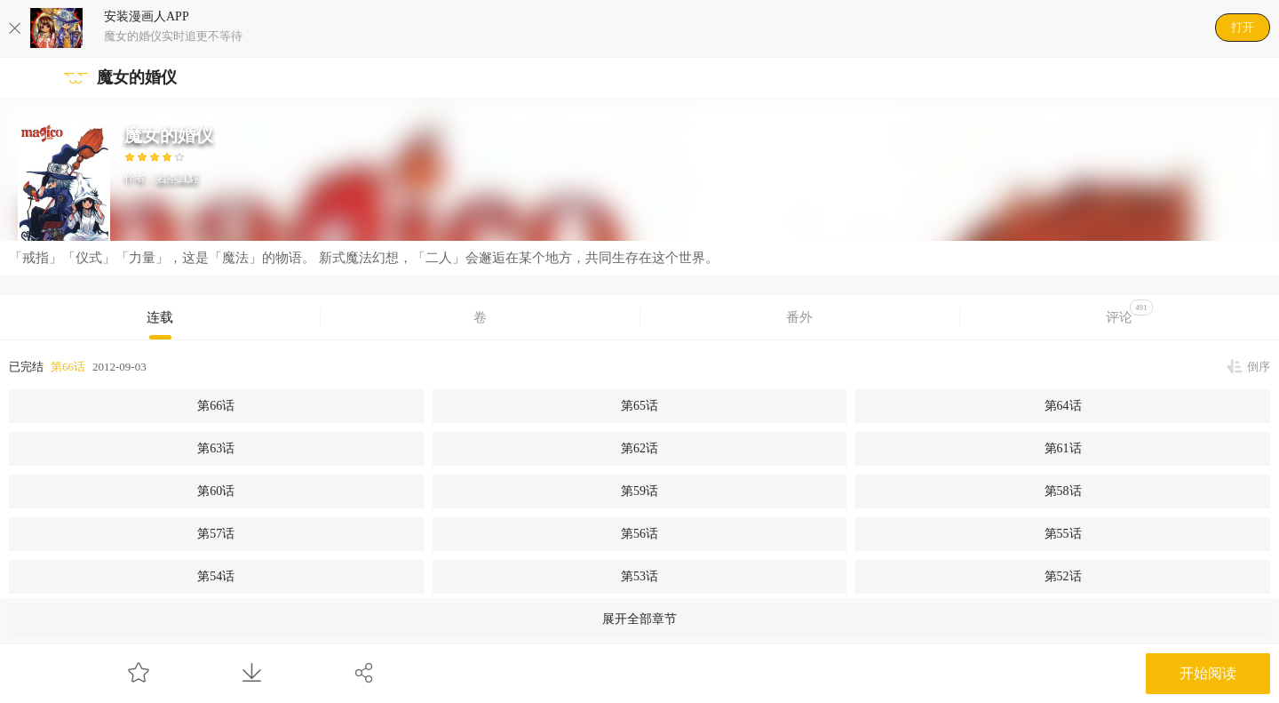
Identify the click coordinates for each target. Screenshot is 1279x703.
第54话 (215, 576)
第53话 (639, 576)
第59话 (639, 491)
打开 (1242, 27)
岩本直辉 (177, 178)
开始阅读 (1208, 673)
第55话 (1063, 533)
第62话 (639, 448)
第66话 (68, 366)
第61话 (1063, 448)
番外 (799, 317)
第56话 (639, 533)
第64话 (1063, 405)
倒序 (1258, 366)
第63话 (215, 448)
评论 (1129, 312)
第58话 (1063, 491)
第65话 (639, 405)
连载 (160, 317)
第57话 (215, 533)
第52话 (1063, 576)
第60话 (215, 491)
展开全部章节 (639, 619)
